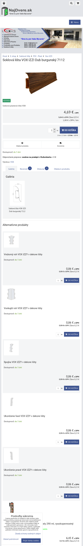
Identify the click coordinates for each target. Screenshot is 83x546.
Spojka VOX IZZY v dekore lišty (20, 362)
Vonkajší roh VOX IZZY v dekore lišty (23, 308)
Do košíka (69, 130)
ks (59, 280)
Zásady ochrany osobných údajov (28, 533)
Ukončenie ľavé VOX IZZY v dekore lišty (24, 416)
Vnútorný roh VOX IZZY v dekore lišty (23, 254)
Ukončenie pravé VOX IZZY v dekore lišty (25, 469)
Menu (75, 22)
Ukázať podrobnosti (11, 539)
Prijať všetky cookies (31, 540)
